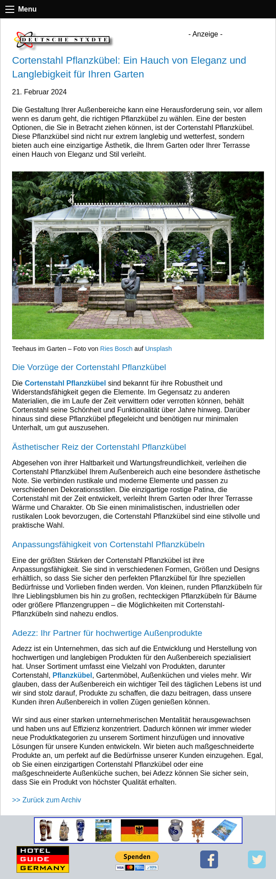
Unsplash (158, 348)
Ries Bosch (116, 348)
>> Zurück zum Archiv (46, 800)
